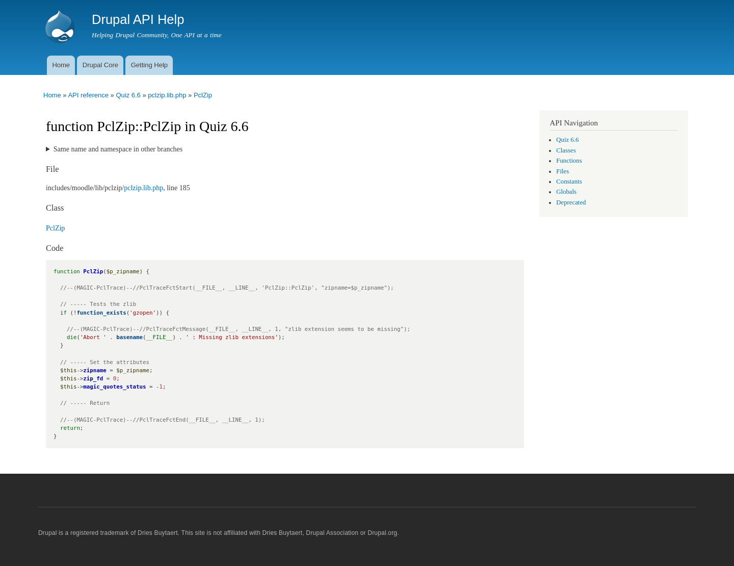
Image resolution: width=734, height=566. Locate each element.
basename (129, 337)
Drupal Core (100, 65)
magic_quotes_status (114, 386)
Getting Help (149, 65)
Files (562, 171)
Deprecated (571, 202)
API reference (88, 95)
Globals (566, 191)
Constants (569, 181)
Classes (565, 150)
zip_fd (93, 378)
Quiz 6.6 (128, 95)
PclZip (203, 95)
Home (61, 65)
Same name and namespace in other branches (118, 149)
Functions (569, 160)
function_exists (101, 313)
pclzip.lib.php (167, 95)
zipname (94, 370)
